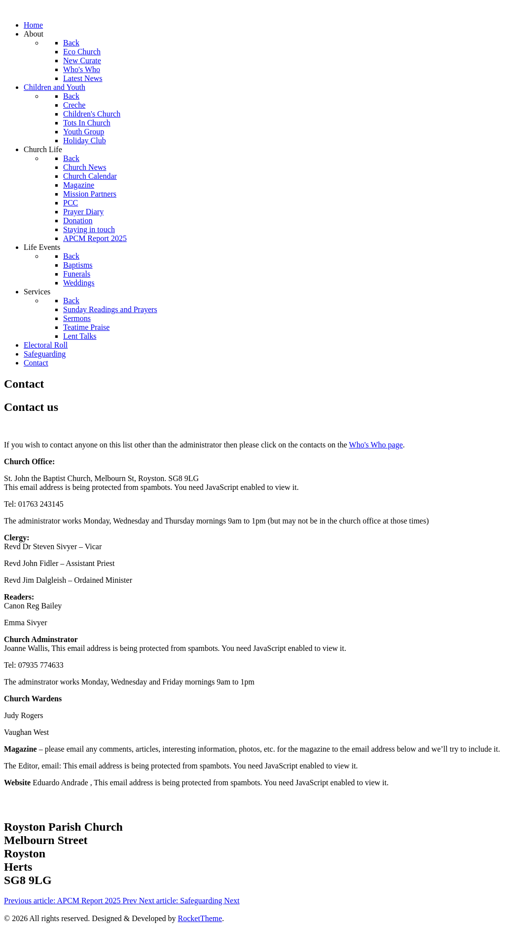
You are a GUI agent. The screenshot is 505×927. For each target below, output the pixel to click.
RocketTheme (200, 918)
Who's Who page (376, 445)
